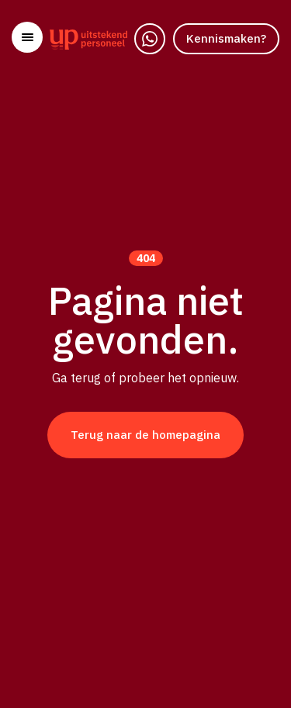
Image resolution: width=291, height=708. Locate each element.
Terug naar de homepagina (145, 434)
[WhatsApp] (149, 38)
